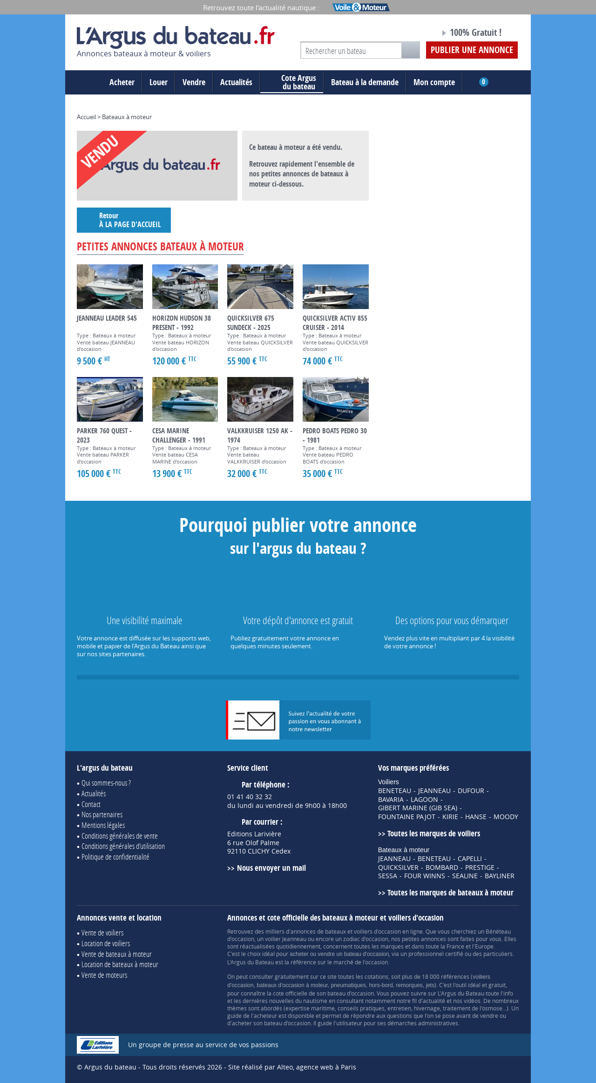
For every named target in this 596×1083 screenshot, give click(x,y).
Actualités (236, 82)
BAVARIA (391, 799)
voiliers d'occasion (377, 931)
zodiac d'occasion (365, 938)
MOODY (506, 817)
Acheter (122, 82)
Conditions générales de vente (119, 835)
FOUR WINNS (424, 876)
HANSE (476, 817)
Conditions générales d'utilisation (123, 846)
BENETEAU (394, 791)
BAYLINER (500, 876)
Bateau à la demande (365, 82)
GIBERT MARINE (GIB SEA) (417, 808)
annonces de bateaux (318, 931)
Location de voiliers (105, 943)
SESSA (387, 876)
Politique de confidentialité (115, 856)
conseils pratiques (361, 1008)
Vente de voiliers (102, 932)
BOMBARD (442, 867)
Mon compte (434, 82)
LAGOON (424, 799)
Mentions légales (103, 825)
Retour (124, 219)
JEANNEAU (434, 791)
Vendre (194, 82)
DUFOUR (471, 791)
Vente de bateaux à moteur (116, 953)
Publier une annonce (472, 50)
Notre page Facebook (415, 34)
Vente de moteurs (104, 974)
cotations (376, 976)
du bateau (291, 82)
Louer (158, 82)
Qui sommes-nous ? (106, 782)
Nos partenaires (101, 814)
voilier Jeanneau (285, 938)
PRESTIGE (479, 867)
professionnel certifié (435, 953)
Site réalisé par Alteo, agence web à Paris (292, 1067)
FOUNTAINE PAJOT (406, 817)
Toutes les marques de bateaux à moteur (450, 892)
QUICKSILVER (398, 867)
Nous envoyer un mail (271, 867)
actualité (434, 1000)
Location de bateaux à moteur (119, 964)
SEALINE (465, 876)
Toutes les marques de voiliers (433, 833)
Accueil (86, 117)
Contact (91, 804)
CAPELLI (470, 858)
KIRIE (450, 817)
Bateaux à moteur (127, 117)
